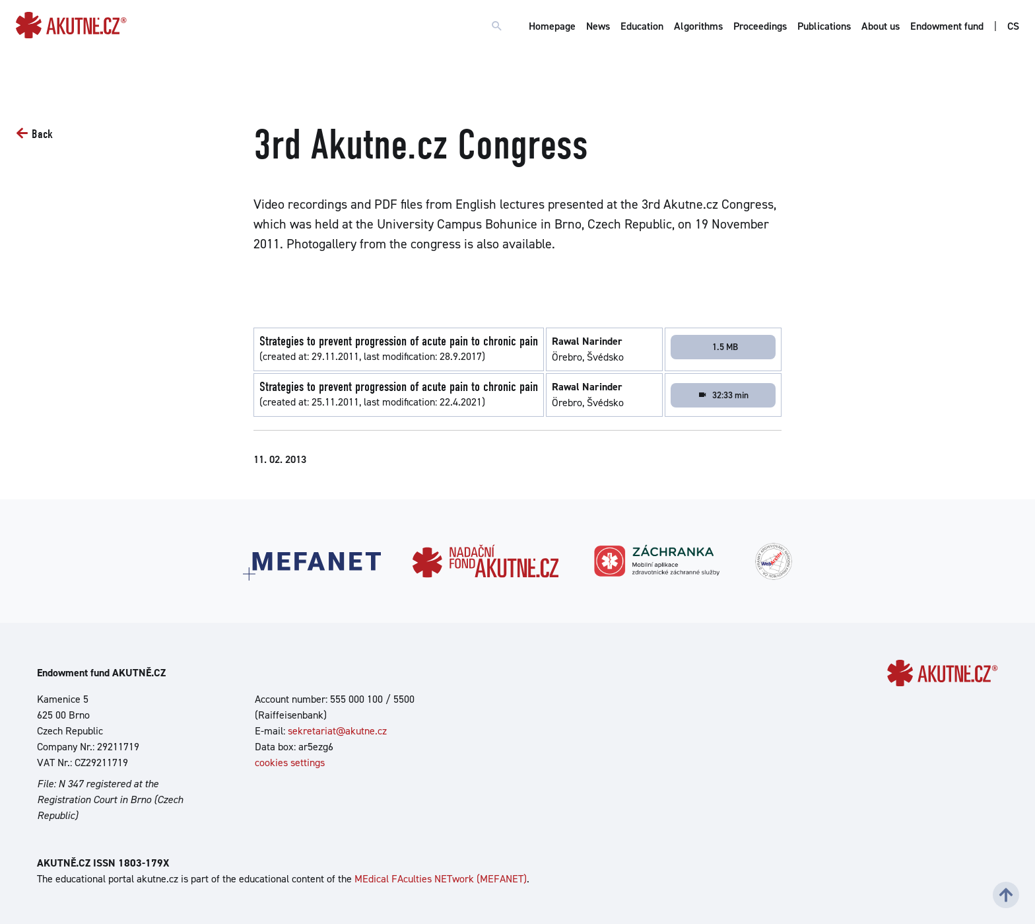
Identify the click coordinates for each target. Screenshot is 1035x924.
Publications (824, 26)
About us (880, 26)
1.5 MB (725, 347)
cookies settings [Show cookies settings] (290, 762)
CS (1013, 26)
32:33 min (723, 395)
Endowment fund (947, 26)
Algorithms (698, 26)
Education (641, 26)
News (598, 26)
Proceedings (760, 26)
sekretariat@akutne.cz (337, 731)
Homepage (552, 26)
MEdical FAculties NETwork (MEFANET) (440, 879)
